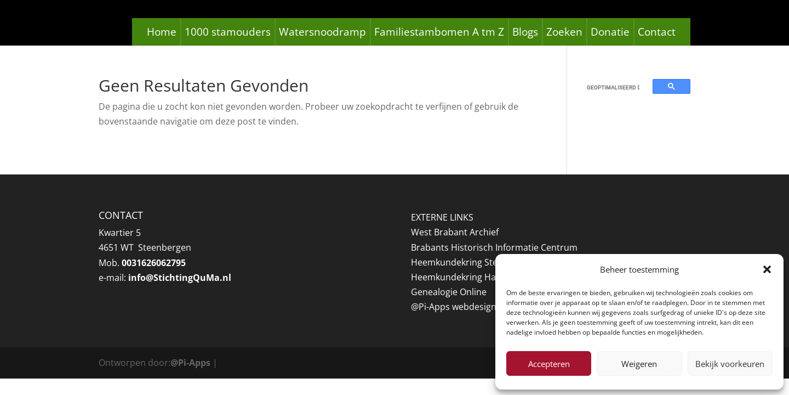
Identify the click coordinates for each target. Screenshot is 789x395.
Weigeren (639, 363)
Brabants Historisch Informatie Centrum (494, 247)
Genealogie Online (449, 292)
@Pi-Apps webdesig (451, 307)
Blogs (525, 32)
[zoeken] (613, 87)
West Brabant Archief (455, 232)
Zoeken (564, 32)
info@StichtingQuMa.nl (179, 278)
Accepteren (549, 363)
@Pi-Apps (190, 363)
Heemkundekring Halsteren (468, 277)
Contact (657, 32)
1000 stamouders (228, 32)
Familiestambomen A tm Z (439, 32)
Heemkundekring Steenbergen (474, 262)
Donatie (610, 32)
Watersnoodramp (322, 32)
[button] (767, 269)
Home (161, 32)
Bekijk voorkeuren (729, 363)
